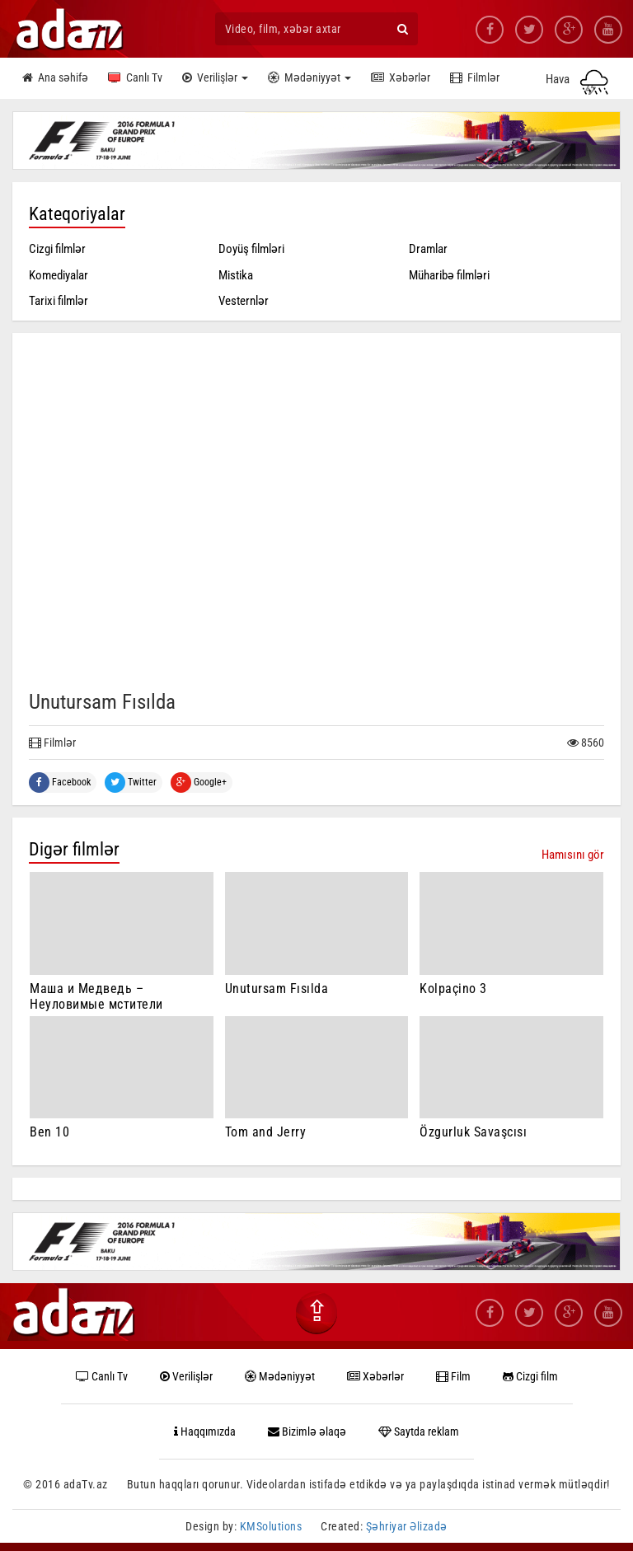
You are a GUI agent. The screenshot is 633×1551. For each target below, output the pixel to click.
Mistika (235, 275)
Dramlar (428, 248)
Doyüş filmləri (251, 248)
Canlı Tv (135, 78)
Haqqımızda (205, 1431)
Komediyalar (58, 275)
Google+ (199, 782)
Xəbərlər (400, 78)
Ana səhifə (55, 78)
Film (453, 1376)
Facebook (60, 782)
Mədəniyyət (309, 78)
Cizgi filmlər (57, 248)
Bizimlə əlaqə (307, 1431)
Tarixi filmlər (58, 300)
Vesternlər (243, 300)
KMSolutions (271, 1526)
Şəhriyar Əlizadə (407, 1526)
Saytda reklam (418, 1431)
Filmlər (474, 78)
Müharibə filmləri (449, 275)
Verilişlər (215, 78)
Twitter (131, 782)
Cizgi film (530, 1376)
